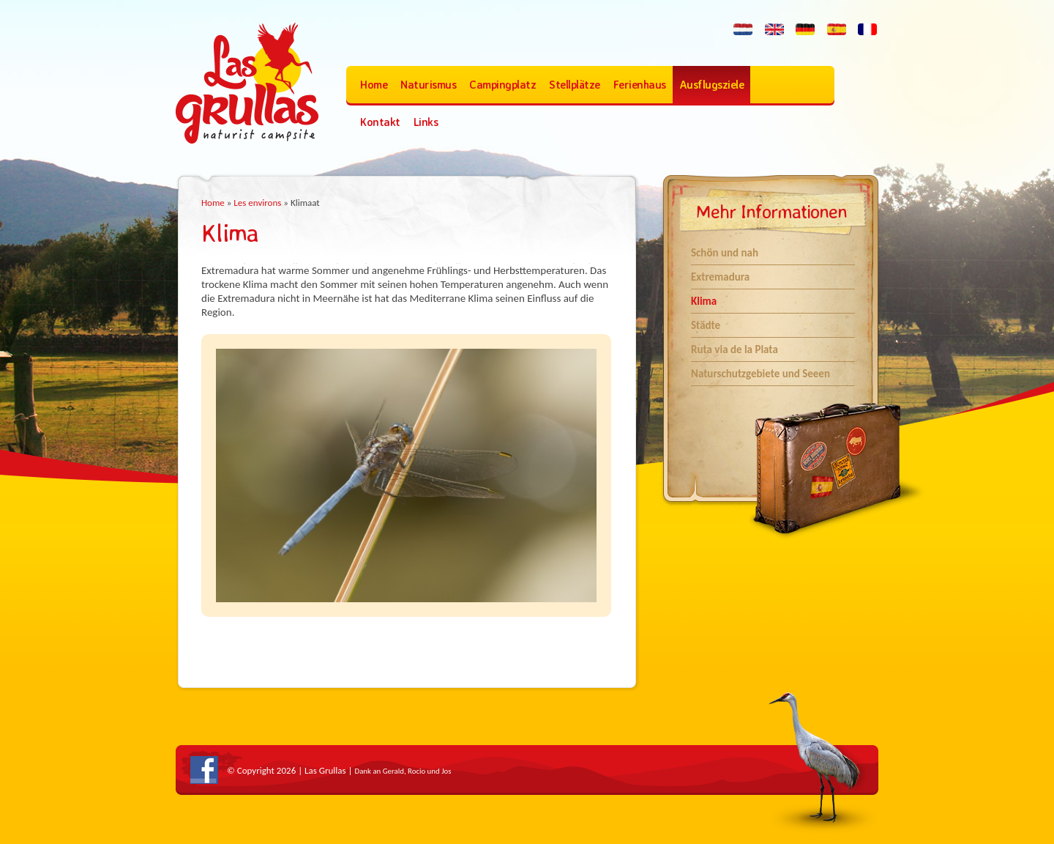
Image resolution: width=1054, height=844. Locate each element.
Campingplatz (502, 85)
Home (373, 85)
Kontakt (380, 122)
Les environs (257, 202)
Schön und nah (724, 252)
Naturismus (428, 85)
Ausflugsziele (711, 85)
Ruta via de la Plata (734, 349)
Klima (704, 301)
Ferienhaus (639, 85)
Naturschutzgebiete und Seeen (760, 373)
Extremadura (720, 277)
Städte (705, 325)
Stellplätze (574, 85)
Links (426, 122)
